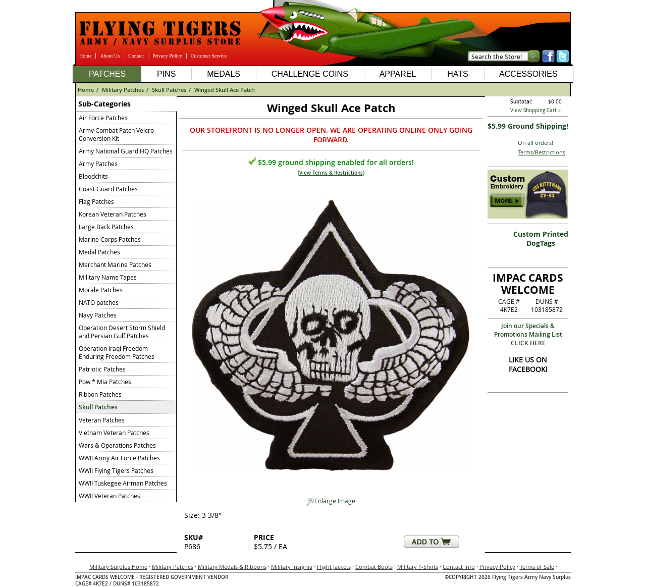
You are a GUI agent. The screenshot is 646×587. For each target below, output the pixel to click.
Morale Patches (101, 290)
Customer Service (209, 56)
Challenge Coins (310, 74)
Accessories (528, 74)
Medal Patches (99, 252)
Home (85, 56)
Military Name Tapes (108, 277)
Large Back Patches (106, 227)
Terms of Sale (537, 566)
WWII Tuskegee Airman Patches (123, 483)
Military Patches (123, 89)
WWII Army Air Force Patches (119, 458)
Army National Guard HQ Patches (126, 151)
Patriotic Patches (102, 369)
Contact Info (459, 566)
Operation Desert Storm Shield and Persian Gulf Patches (122, 332)
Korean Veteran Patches (112, 214)
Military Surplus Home (118, 566)
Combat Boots (374, 566)
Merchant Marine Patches (115, 264)
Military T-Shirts (417, 566)
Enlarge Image (330, 501)
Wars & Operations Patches (117, 445)
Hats (457, 74)
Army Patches (98, 163)
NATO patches (99, 302)
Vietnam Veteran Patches (114, 433)
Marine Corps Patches (110, 239)
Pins (166, 74)
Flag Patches (96, 201)
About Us (110, 56)
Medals (223, 74)
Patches (107, 74)
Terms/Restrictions (541, 152)
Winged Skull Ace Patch (224, 89)
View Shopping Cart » (535, 110)
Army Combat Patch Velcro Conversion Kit (116, 134)
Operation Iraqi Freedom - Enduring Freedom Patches (116, 352)
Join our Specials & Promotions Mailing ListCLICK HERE (528, 334)
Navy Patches (98, 315)
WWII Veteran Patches (109, 496)
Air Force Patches (103, 118)
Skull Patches (169, 89)
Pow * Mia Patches (105, 382)
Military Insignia (291, 566)
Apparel (398, 74)
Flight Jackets (334, 566)
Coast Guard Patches (108, 189)
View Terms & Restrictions (331, 173)
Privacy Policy (167, 56)
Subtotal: (521, 101)
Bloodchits (93, 176)
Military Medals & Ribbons (232, 566)
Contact (136, 56)
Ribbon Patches (100, 394)
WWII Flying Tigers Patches (116, 470)
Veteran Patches (102, 420)
